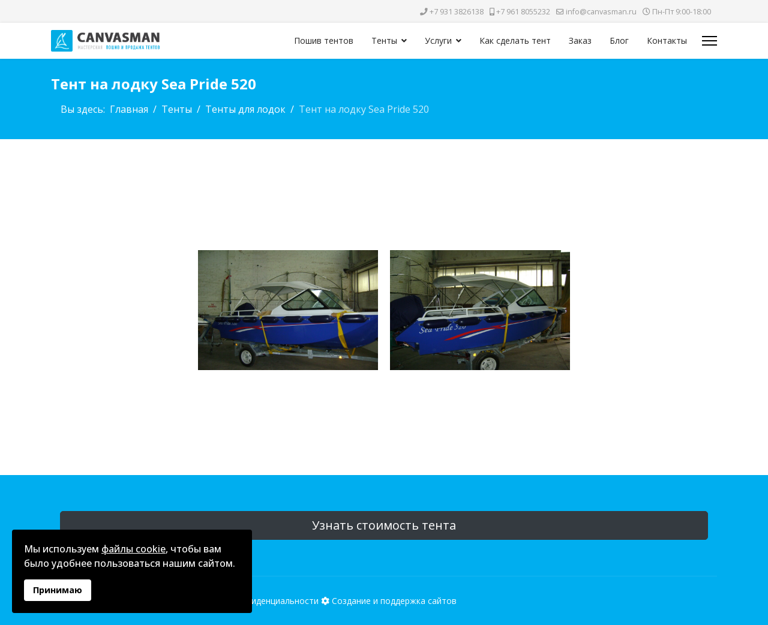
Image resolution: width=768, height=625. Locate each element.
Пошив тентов (323, 40)
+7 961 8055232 (523, 12)
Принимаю (57, 590)
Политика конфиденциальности (253, 600)
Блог (619, 40)
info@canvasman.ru (601, 12)
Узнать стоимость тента (384, 525)
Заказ (580, 40)
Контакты (667, 40)
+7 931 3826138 (457, 12)
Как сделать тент (515, 40)
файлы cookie (133, 548)
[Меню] (709, 41)
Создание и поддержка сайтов (394, 600)
